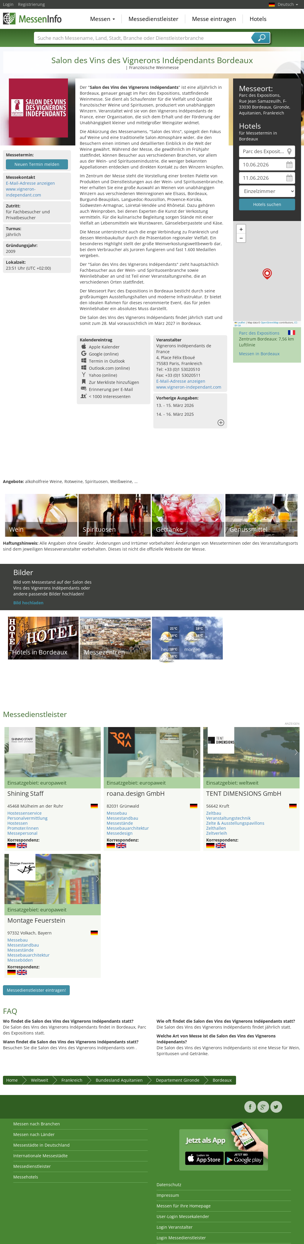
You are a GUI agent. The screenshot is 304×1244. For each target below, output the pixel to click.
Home (12, 1080)
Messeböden (20, 960)
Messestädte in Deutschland (41, 1145)
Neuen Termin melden (36, 164)
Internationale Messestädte (40, 1155)
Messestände (120, 823)
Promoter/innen (23, 828)
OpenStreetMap (270, 322)
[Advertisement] (151, 459)
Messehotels (25, 1177)
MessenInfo (32, 18)
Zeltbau (213, 813)
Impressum (168, 1195)
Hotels (258, 19)
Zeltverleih (216, 833)
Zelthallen (216, 828)
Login (8, 4)
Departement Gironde (177, 1080)
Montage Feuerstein (36, 920)
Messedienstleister (153, 19)
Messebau (117, 813)
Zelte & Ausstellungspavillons (235, 823)
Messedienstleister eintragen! (36, 990)
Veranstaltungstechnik (228, 818)
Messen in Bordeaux (259, 353)
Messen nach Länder (34, 1134)
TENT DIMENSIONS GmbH (243, 794)
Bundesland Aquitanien (119, 1080)
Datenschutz (169, 1184)
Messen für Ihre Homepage (184, 1206)
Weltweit (39, 1080)
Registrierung (31, 4)
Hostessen (17, 823)
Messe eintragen (214, 19)
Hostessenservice (24, 813)
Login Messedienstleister (181, 1237)
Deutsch (288, 4)
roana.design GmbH (136, 794)
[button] (267, 274)
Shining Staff (25, 794)
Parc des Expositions (259, 333)
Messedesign (120, 833)
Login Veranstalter (175, 1227)
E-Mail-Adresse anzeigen (30, 183)
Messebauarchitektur (128, 828)
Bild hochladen (28, 602)
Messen (102, 19)
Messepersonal (22, 833)
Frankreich (71, 1080)
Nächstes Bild (197, 752)
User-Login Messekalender (183, 1216)
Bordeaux (222, 1080)
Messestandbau (122, 818)
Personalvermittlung (27, 818)
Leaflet (240, 322)
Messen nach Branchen (36, 1124)
